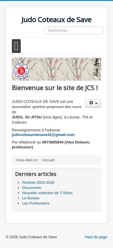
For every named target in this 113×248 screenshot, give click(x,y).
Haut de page (96, 237)
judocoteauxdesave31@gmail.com (43, 134)
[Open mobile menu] (16, 46)
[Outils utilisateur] (93, 103)
